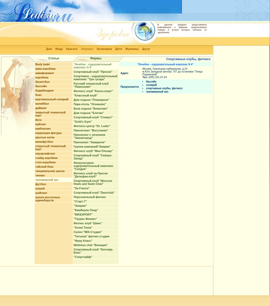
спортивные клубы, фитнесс (164, 88)
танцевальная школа (50, 171)
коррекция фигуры (48, 132)
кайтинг (40, 124)
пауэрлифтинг (45, 153)
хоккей (40, 188)
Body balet (42, 64)
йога (38, 119)
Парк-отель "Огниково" (90, 104)
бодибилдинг (44, 90)
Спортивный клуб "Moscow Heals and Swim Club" (93, 182)
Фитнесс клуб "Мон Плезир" (93, 150)
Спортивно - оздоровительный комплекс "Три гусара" (95, 78)
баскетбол (42, 81)
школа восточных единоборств (47, 199)
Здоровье (87, 48)
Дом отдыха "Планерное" (91, 99)
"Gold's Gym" (83, 121)
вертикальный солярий (51, 99)
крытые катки (45, 137)
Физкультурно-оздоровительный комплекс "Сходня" (93, 165)
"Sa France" (82, 188)
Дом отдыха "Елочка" (89, 112)
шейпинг (41, 192)
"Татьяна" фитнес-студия (91, 236)
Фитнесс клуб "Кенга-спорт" (93, 91)
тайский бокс (44, 166)
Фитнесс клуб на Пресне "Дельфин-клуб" (91, 175)
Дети (118, 48)
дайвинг (41, 108)
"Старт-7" (80, 201)
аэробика (41, 77)
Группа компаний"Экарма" (92, 146)
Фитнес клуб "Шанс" (88, 223)
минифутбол (44, 141)
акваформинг (44, 73)
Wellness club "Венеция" (91, 245)
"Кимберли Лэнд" (86, 210)
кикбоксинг (43, 128)
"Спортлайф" (83, 256)
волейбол (42, 103)
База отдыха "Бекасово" (91, 108)
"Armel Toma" (83, 227)
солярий (151, 85)
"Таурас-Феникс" (85, 218)
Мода (59, 48)
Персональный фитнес (90, 197)
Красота (71, 48)
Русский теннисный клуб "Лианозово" (91, 85)
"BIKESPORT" (83, 214)
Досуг (146, 48)
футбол (40, 184)
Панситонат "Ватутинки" (91, 130)
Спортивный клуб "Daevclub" (94, 192)
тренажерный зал (46, 179)
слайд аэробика (46, 157)
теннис (40, 175)
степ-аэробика (45, 162)
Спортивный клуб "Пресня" (93, 71)
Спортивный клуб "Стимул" (93, 117)
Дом (49, 48)
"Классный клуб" (86, 95)
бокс (38, 94)
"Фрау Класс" (83, 240)
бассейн (41, 86)
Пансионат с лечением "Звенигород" (89, 136)
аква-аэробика (45, 68)
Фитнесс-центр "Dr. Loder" (92, 126)
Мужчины (132, 48)
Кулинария (104, 48)
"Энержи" (80, 205)
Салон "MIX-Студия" (88, 231)
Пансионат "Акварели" (90, 142)
